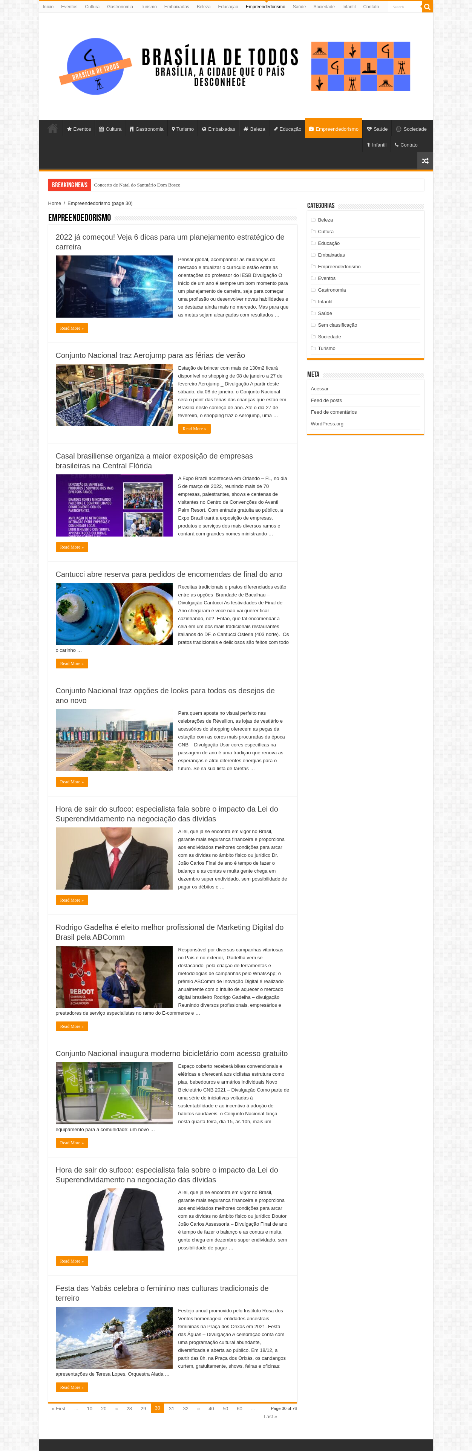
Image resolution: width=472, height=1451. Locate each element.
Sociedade (324, 6)
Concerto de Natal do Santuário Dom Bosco (137, 185)
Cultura (92, 6)
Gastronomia (120, 6)
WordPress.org (327, 424)
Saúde (299, 6)
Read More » (72, 328)
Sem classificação (337, 325)
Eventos (69, 6)
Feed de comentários (334, 412)
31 (171, 1408)
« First (59, 1408)
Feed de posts (326, 400)
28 (129, 1408)
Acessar (320, 388)
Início (48, 6)
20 (103, 1408)
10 (89, 1408)
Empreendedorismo (265, 6)
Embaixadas (176, 6)
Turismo (149, 6)
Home (54, 203)
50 (225, 1408)
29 (143, 1408)
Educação (228, 6)
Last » (270, 1416)
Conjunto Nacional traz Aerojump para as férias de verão (150, 355)
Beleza (204, 6)
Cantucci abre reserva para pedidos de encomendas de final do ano (169, 574)
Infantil (349, 6)
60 (239, 1408)
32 (185, 1408)
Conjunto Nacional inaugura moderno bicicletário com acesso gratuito (172, 1053)
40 (211, 1408)
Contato (371, 6)
